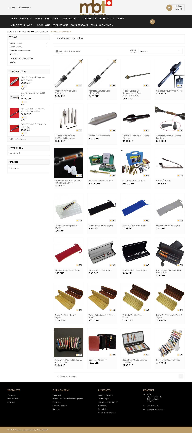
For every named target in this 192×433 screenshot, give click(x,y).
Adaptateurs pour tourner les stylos (168, 158)
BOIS (38, 18)
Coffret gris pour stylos (100, 291)
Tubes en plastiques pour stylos (67, 248)
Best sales (11, 411)
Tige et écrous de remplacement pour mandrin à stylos (132, 93)
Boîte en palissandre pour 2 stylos (169, 337)
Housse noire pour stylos (101, 247)
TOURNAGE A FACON (102, 25)
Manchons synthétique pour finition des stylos (68, 203)
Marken (13, 162)
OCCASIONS (43, 25)
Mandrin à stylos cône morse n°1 (66, 92)
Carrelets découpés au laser (21, 58)
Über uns (56, 415)
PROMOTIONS (60, 25)
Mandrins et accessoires (20, 50)
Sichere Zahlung (60, 418)
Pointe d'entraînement (99, 157)
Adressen (102, 420)
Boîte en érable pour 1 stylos (65, 337)
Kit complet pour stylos (134, 202)
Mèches (13, 62)
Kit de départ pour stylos (101, 202)
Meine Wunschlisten (107, 427)
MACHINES (89, 18)
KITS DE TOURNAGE (22, 25)
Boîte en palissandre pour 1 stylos (102, 337)
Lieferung (57, 408)
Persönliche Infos (105, 409)
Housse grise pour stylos (168, 247)
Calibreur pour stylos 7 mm (169, 91)
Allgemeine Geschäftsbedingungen (68, 411)
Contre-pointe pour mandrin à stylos (136, 158)
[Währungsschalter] (25, 7)
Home (14, 18)
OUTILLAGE (106, 18)
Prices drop (12, 404)
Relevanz (160, 51)
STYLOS (13, 37)
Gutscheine (103, 423)
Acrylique (14, 54)
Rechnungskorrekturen (108, 416)
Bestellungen (104, 413)
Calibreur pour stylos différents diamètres (65, 158)
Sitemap (56, 422)
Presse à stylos (163, 202)
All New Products (18, 139)
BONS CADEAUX (79, 25)
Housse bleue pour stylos (135, 247)
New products (13, 407)
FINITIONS (52, 18)
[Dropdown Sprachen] (13, 7)
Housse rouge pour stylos (67, 291)
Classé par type (16, 47)
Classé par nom (16, 43)
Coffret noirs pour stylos (135, 291)
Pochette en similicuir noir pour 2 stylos (169, 292)
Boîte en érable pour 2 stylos (133, 337)
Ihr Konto (104, 404)
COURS (121, 18)
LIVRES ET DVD (71, 18)
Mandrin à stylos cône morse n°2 (99, 92)
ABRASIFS (25, 18)
